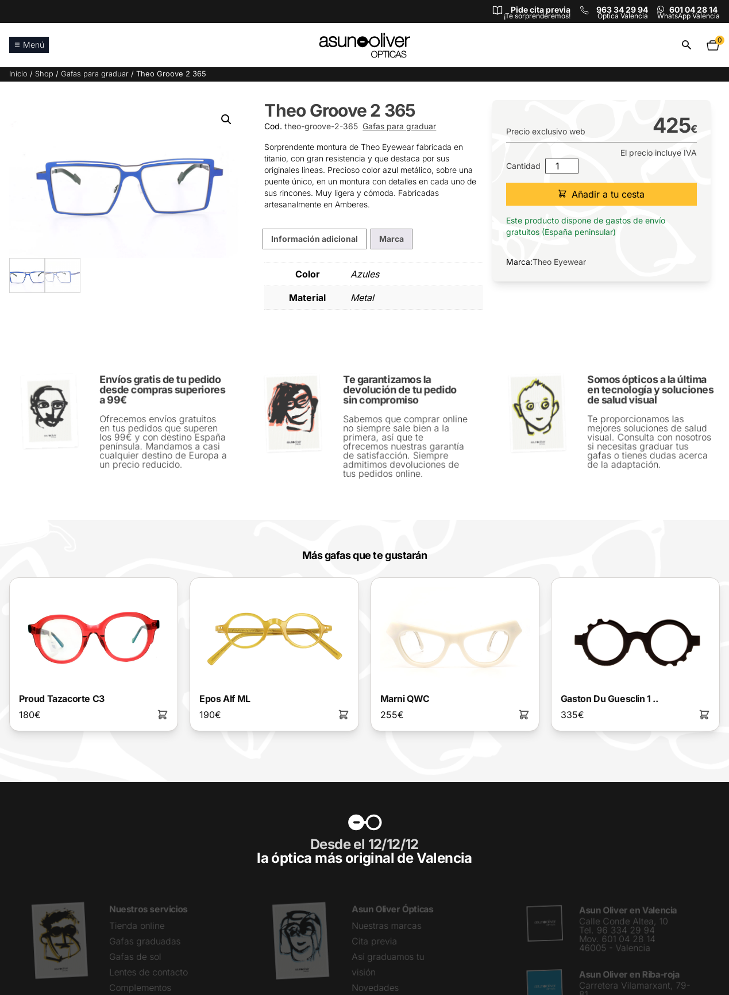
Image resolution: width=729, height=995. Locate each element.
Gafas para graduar (95, 74)
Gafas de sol (135, 956)
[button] (226, 119)
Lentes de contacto (148, 972)
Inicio (18, 74)
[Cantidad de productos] (561, 166)
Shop (44, 74)
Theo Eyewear (559, 262)
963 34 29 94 (622, 9)
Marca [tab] (391, 239)
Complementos (140, 987)
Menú (29, 44)
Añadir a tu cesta (601, 194)
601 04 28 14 (693, 9)
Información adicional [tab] (314, 239)
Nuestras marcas (386, 926)
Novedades (375, 987)
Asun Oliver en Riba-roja (629, 974)
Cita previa (374, 941)
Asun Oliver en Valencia (628, 911)
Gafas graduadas (145, 941)
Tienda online (137, 926)
